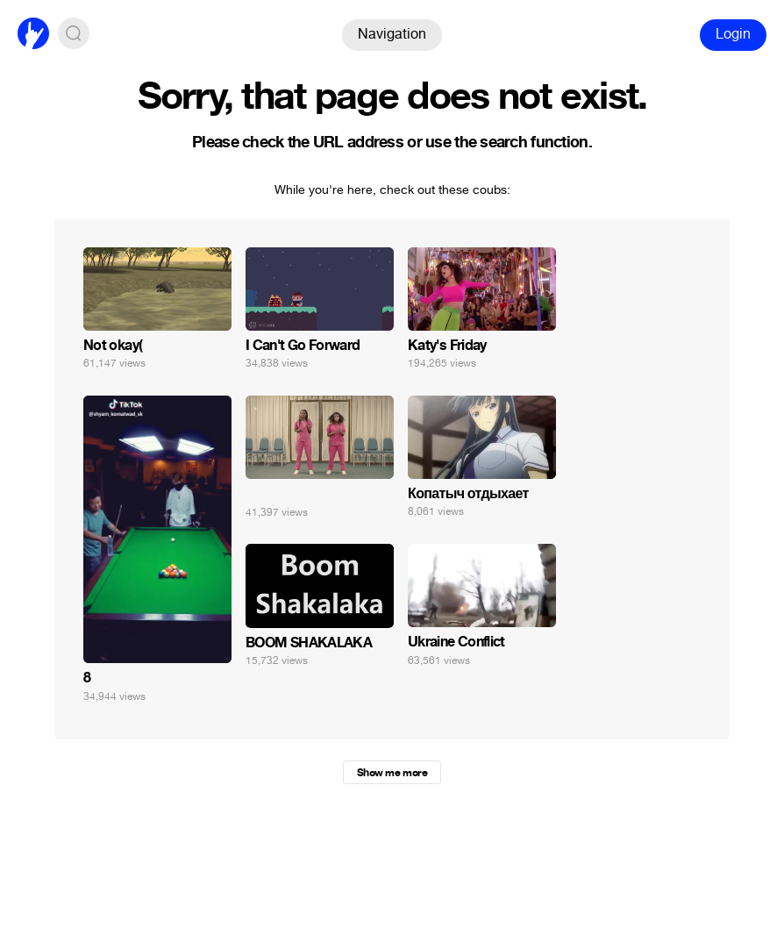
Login (733, 34)
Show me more (392, 773)
